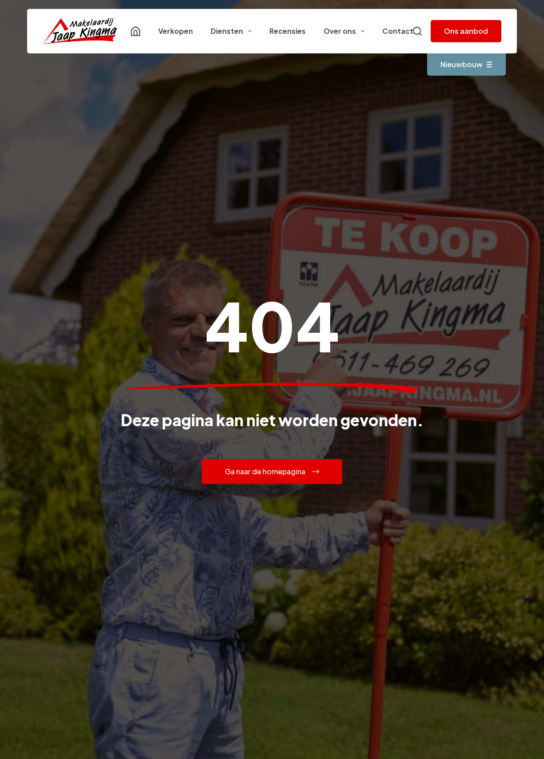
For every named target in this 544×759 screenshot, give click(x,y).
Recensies (287, 31)
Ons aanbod (466, 31)
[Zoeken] (417, 31)
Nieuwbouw (466, 64)
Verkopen (175, 31)
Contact (397, 31)
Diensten (233, 31)
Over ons (346, 31)
